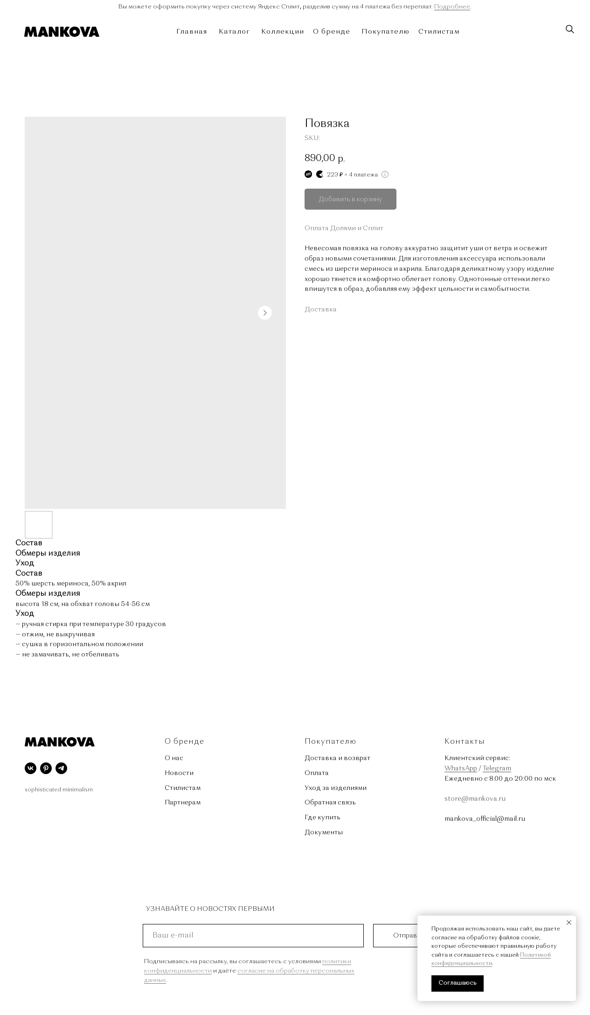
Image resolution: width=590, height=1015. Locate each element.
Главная (191, 31)
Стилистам (439, 31)
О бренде (331, 31)
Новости (179, 773)
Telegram (497, 768)
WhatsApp (460, 768)
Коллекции (282, 31)
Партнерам (183, 802)
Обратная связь (330, 802)
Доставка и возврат (337, 758)
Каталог (234, 31)
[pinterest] (46, 768)
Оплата (317, 773)
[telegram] (61, 768)
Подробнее (452, 7)
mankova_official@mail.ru (484, 819)
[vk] (30, 768)
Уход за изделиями (336, 788)
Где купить (322, 817)
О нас (174, 758)
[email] (253, 935)
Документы (324, 832)
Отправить (410, 935)
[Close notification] (569, 922)
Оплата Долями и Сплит (344, 228)
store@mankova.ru (475, 799)
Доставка (321, 309)
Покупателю (385, 31)
